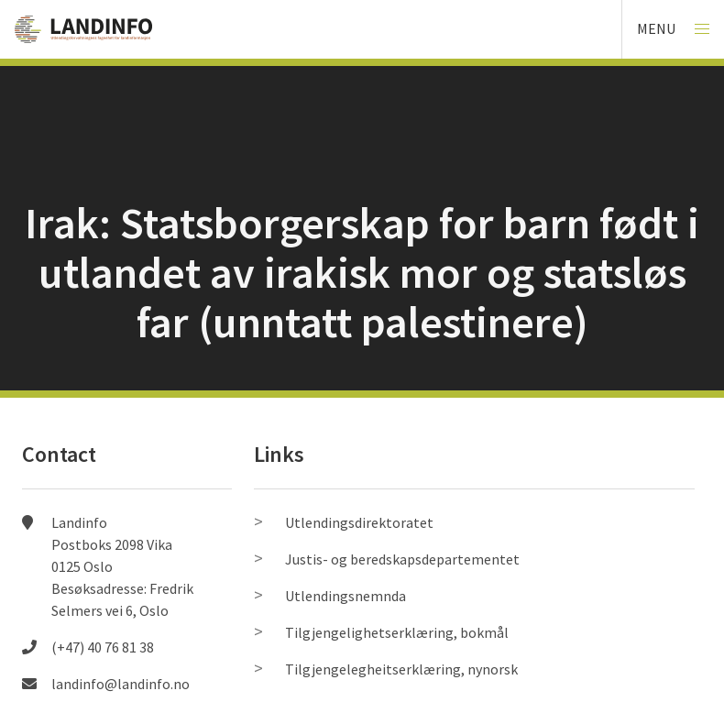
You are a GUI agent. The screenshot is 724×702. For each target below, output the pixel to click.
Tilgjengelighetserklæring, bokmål (397, 632)
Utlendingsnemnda (345, 596)
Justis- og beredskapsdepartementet (402, 559)
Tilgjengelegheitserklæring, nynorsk (401, 669)
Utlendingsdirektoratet (359, 522)
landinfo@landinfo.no (120, 684)
